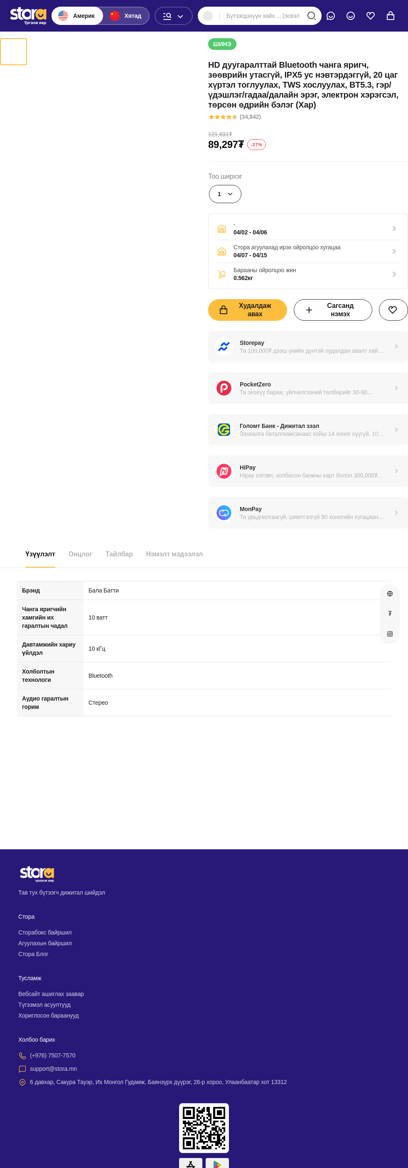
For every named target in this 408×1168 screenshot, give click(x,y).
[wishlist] (370, 16)
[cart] (390, 16)
